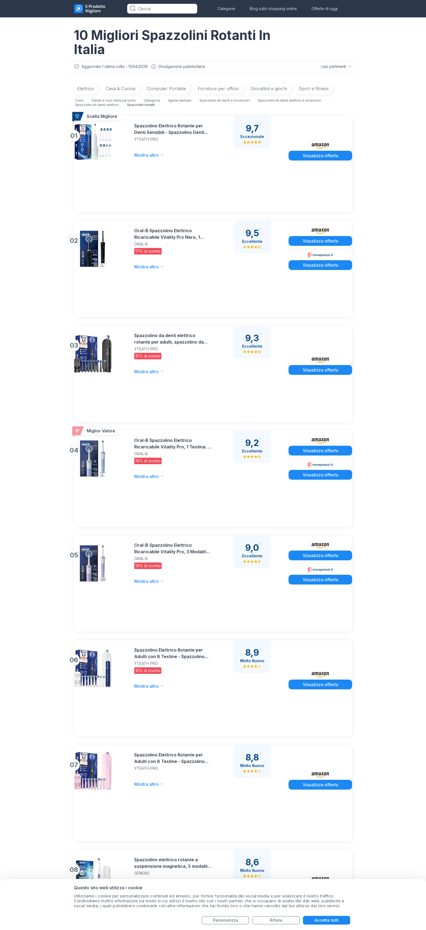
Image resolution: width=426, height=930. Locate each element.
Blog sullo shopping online (273, 8)
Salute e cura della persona (114, 102)
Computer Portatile (166, 90)
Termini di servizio (187, 856)
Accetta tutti (327, 920)
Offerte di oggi (324, 8)
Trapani (82, 855)
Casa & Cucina (120, 90)
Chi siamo (178, 878)
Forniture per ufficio (218, 90)
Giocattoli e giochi (269, 90)
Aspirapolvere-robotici (99, 866)
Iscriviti (338, 771)
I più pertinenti (335, 67)
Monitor (83, 834)
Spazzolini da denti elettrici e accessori (289, 102)
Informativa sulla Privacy (194, 845)
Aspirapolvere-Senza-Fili (102, 844)
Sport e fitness (314, 90)
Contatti (175, 834)
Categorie (226, 8)
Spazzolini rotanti (141, 106)
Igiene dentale (179, 102)
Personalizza (225, 920)
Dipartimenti (180, 867)
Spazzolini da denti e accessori (224, 102)
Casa (79, 102)
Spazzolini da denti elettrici (97, 106)
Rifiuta (276, 920)
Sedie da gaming (92, 877)
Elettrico (85, 90)
